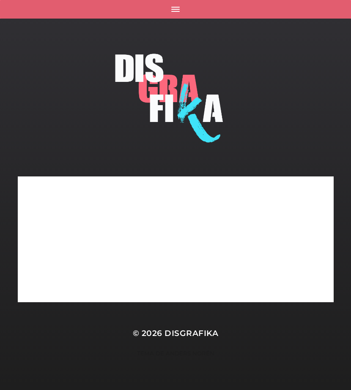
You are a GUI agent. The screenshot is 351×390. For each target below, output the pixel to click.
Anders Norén (190, 353)
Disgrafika (191, 333)
